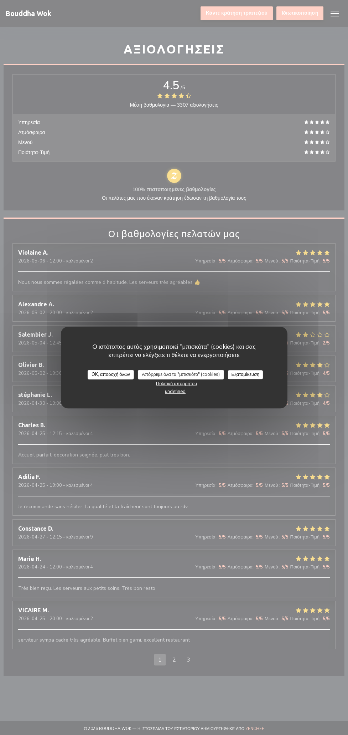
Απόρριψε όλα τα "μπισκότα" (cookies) (181, 374)
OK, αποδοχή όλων (111, 374)
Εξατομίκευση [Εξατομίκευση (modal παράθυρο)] (245, 374)
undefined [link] (175, 391)
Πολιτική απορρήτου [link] (176, 384)
